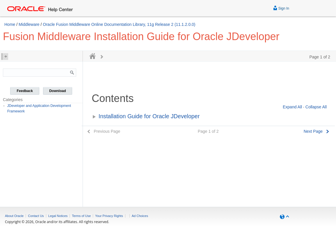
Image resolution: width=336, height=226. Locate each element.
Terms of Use (81, 216)
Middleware (29, 24)
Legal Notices (58, 216)
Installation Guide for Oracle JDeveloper (149, 116)
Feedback (25, 91)
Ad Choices (140, 216)
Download (57, 91)
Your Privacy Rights (109, 216)
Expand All (292, 107)
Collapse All (316, 107)
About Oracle (14, 216)
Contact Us (36, 216)
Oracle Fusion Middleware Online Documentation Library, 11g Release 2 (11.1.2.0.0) (119, 24)
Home (9, 24)
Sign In (281, 7)
